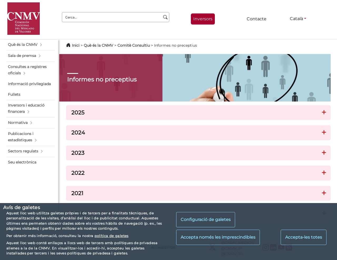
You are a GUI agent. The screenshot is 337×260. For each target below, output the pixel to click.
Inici (76, 45)
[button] (30, 45)
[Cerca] (165, 17)
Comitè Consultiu (133, 45)
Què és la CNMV (98, 45)
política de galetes (111, 236)
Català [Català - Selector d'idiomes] (296, 18)
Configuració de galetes (206, 219)
